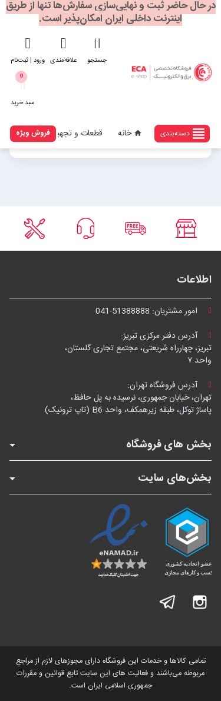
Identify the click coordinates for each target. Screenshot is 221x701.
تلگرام (168, 602)
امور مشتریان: (153, 311)
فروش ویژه (33, 133)
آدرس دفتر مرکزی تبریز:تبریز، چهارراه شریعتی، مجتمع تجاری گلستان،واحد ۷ (138, 348)
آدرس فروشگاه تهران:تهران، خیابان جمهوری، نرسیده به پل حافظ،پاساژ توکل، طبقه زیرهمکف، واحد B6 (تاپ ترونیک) (128, 397)
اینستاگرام (200, 602)
